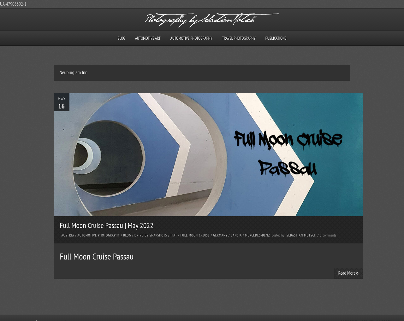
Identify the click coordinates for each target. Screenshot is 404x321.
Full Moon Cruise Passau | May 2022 (107, 225)
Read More (348, 272)
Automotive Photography (191, 38)
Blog (121, 38)
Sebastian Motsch (302, 235)
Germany (220, 235)
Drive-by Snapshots (150, 235)
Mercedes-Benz (257, 235)
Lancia (236, 235)
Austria (68, 235)
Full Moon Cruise (195, 235)
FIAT (173, 235)
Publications (276, 38)
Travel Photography (239, 38)
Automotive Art (148, 38)
